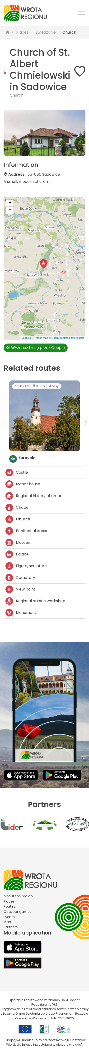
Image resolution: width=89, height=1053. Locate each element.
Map (7, 921)
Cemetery (20, 577)
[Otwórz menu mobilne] (81, 13)
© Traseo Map (40, 337)
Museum (18, 542)
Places (22, 32)
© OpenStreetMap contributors (66, 337)
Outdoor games (18, 911)
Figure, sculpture (26, 566)
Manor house (22, 484)
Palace (17, 554)
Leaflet (25, 337)
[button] (43, 264)
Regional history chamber (34, 496)
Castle (16, 472)
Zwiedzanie (45, 32)
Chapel (17, 507)
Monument (20, 612)
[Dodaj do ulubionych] (79, 72)
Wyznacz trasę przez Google (35, 347)
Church (69, 32)
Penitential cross (26, 531)
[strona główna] (7, 32)
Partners (11, 927)
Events (9, 916)
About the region (18, 896)
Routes (9, 906)
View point (20, 589)
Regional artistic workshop (35, 601)
